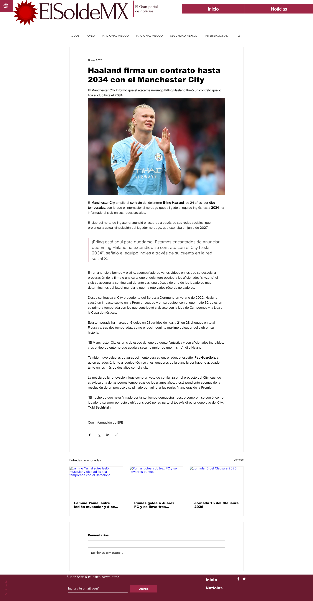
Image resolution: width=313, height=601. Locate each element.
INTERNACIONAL (216, 35)
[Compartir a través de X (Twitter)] (99, 435)
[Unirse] (143, 588)
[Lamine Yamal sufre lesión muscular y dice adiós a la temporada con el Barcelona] (96, 482)
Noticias (214, 588)
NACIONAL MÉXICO (115, 35)
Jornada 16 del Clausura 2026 (216, 505)
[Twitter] (244, 579)
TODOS (74, 35)
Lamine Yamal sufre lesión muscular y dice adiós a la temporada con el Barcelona (94, 505)
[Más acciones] (223, 60)
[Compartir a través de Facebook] (89, 435)
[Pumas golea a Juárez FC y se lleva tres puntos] (156, 482)
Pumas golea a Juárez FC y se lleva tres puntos (154, 505)
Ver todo (239, 459)
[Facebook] (238, 579)
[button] (239, 35)
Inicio (211, 580)
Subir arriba (6, 587)
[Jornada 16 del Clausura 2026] (216, 482)
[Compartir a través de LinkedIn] (108, 435)
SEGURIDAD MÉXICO (183, 35)
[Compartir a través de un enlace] (117, 435)
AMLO (91, 35)
